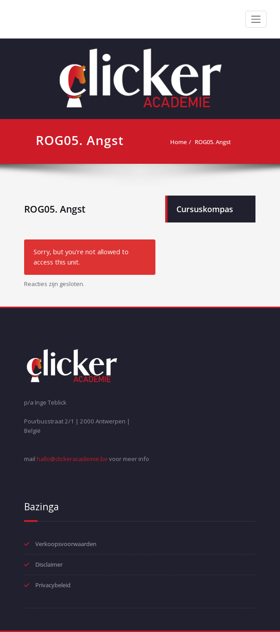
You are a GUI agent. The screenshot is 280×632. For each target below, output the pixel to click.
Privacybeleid (53, 585)
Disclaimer (49, 564)
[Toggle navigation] (256, 19)
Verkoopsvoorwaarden (65, 544)
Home (178, 142)
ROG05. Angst (213, 142)
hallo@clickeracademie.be (72, 459)
